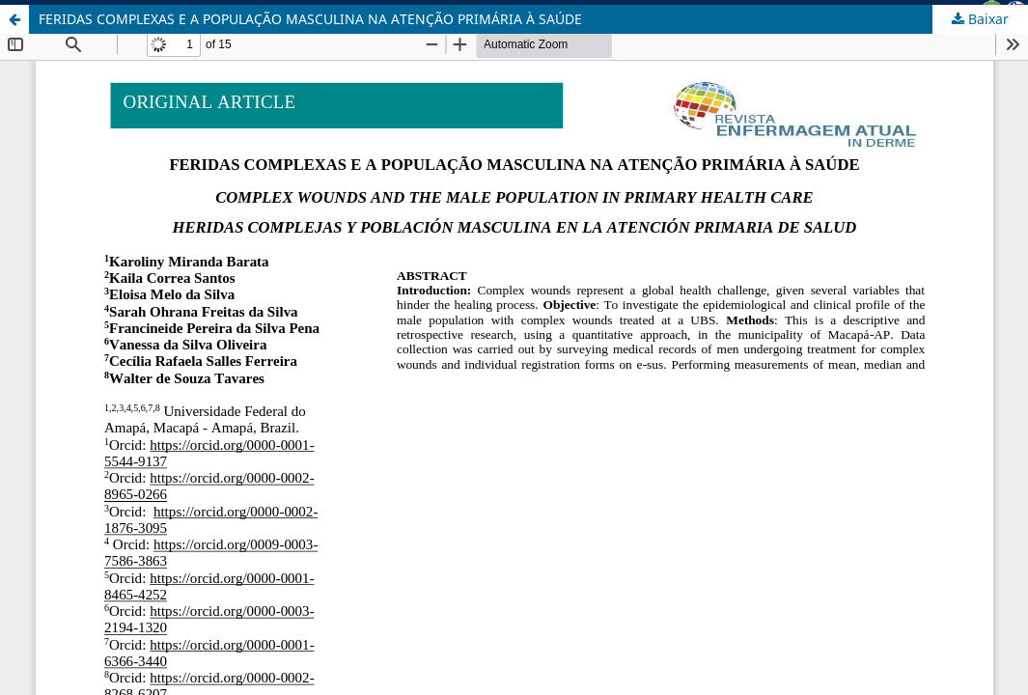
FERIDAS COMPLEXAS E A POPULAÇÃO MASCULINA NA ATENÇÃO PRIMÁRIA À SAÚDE (310, 19)
